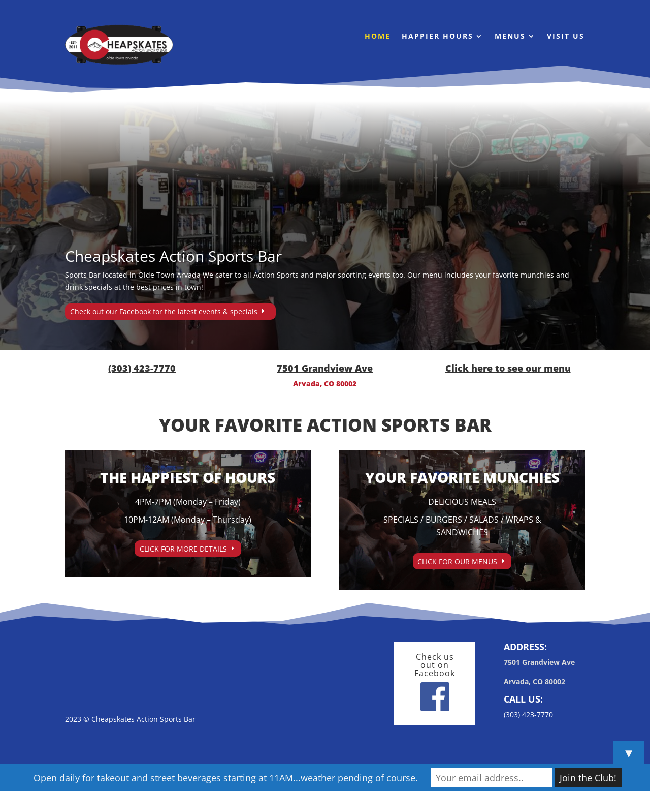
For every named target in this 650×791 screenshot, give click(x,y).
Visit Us (565, 37)
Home (378, 37)
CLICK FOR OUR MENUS (457, 561)
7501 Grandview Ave (325, 368)
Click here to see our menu (508, 368)
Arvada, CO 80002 (324, 383)
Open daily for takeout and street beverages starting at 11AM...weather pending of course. (226, 778)
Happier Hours (437, 37)
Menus (510, 37)
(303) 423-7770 (142, 368)
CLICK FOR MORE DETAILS (183, 549)
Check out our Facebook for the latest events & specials (163, 311)
